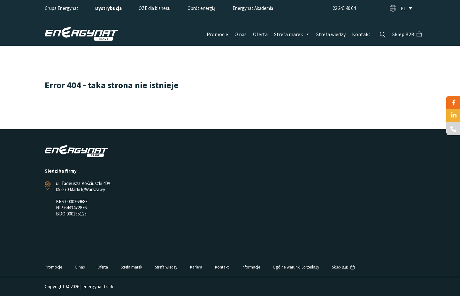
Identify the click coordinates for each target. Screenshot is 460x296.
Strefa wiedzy (331, 34)
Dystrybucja (108, 8)
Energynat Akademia (253, 8)
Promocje (217, 34)
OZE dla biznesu (155, 8)
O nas (240, 34)
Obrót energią (202, 8)
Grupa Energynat (61, 8)
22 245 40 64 (344, 8)
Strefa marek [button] (292, 34)
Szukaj (383, 34)
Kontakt (361, 34)
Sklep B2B (403, 34)
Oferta (260, 34)
